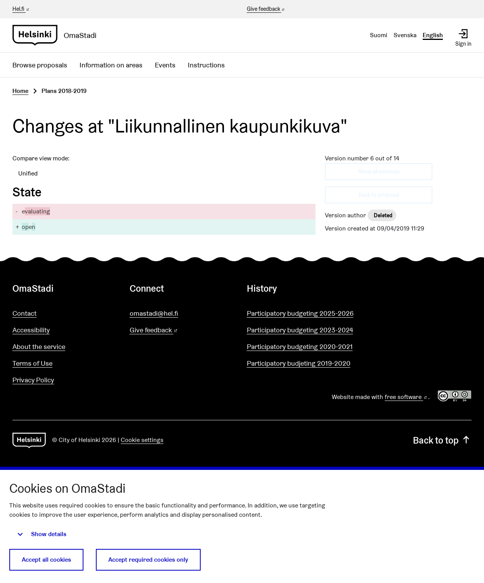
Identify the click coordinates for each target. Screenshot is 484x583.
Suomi (378, 35)
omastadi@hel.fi (154, 313)
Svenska (405, 35)
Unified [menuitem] (28, 173)
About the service (38, 346)
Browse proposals (39, 64)
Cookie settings (142, 440)
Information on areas (111, 64)
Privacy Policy (33, 379)
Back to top (442, 440)
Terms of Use (32, 363)
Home (20, 91)
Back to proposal (379, 194)
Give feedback (266, 9)
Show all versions (378, 171)
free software (406, 397)
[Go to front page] (57, 35)
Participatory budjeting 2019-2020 (298, 363)
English (433, 35)
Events (165, 64)
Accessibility (31, 329)
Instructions (206, 64)
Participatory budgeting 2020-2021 (300, 346)
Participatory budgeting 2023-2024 (300, 329)
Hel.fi (21, 8)
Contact (24, 313)
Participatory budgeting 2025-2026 (300, 313)
